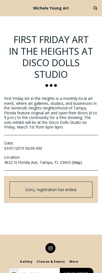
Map (77, 162)
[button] (6, 7)
